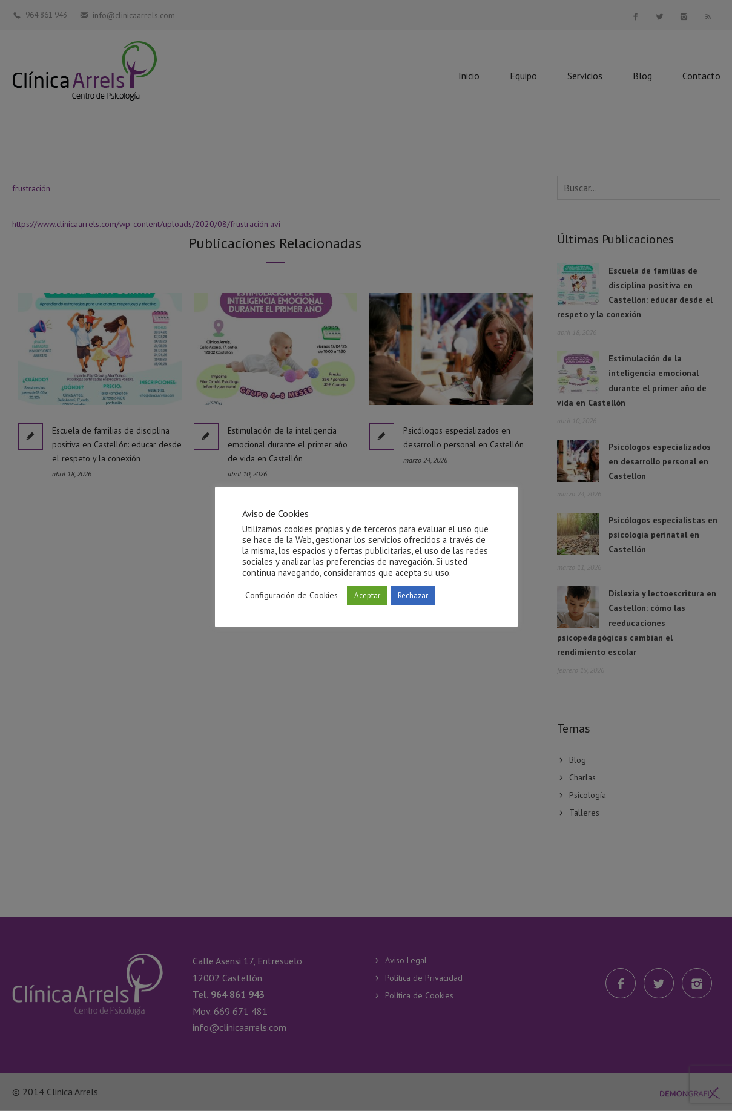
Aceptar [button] (367, 595)
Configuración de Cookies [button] (291, 595)
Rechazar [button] (413, 595)
